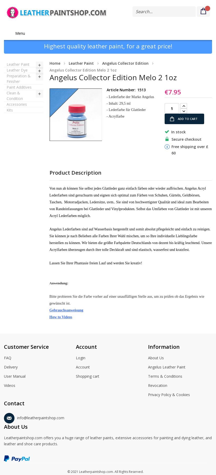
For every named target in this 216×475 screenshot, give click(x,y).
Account (83, 367)
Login (80, 358)
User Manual (15, 377)
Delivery (11, 367)
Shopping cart (87, 377)
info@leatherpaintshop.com (34, 417)
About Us (156, 358)
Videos (9, 386)
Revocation (157, 386)
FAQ (7, 358)
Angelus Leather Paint (166, 367)
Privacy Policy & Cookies (169, 395)
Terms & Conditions (165, 377)
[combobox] (164, 11)
